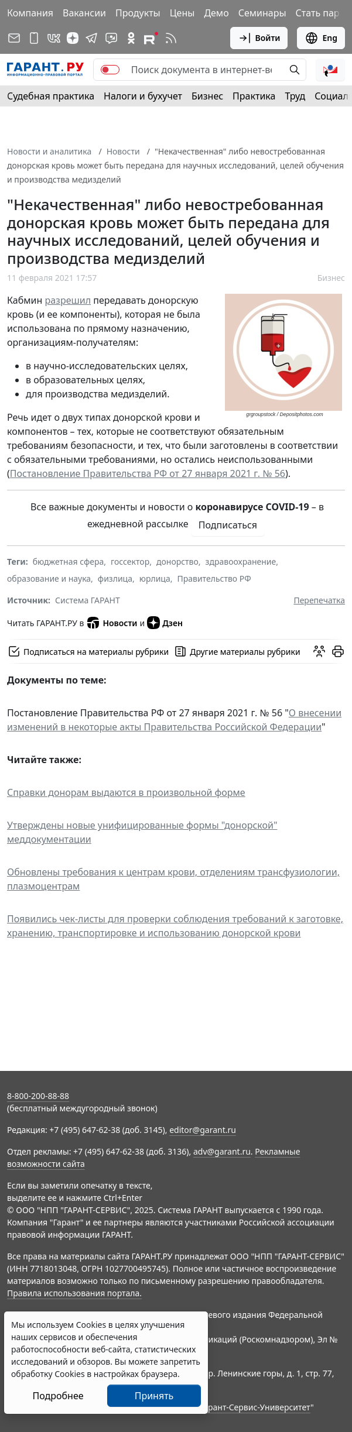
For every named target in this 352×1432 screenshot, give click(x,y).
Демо (216, 12)
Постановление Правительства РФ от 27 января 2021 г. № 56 (147, 473)
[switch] (110, 69)
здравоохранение (241, 561)
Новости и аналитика (49, 151)
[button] (330, 70)
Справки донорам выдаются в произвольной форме (126, 792)
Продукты (137, 12)
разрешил (68, 300)
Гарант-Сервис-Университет (255, 1407)
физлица (115, 578)
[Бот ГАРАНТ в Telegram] (111, 38)
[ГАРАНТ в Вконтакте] (54, 38)
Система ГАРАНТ (87, 600)
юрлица (154, 578)
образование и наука (49, 578)
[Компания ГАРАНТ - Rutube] (151, 38)
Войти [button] (259, 38)
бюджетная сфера (68, 561)
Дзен (165, 622)
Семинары (262, 12)
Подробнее (57, 1395)
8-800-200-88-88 (38, 1095)
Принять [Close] (154, 1395)
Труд (295, 96)
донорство (177, 561)
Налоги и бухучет (143, 96)
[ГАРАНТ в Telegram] (91, 38)
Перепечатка (319, 600)
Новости (123, 151)
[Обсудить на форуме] (319, 651)
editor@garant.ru (202, 1129)
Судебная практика (50, 96)
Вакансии (84, 12)
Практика (254, 96)
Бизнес (207, 96)
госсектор (130, 561)
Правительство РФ (214, 578)
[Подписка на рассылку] (14, 38)
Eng (321, 38)
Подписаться (228, 524)
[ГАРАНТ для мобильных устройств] (34, 38)
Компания (30, 12)
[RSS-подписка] (171, 38)
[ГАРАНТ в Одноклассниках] (131, 38)
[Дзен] (72, 38)
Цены (182, 12)
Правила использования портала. (74, 1293)
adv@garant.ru (222, 1151)
